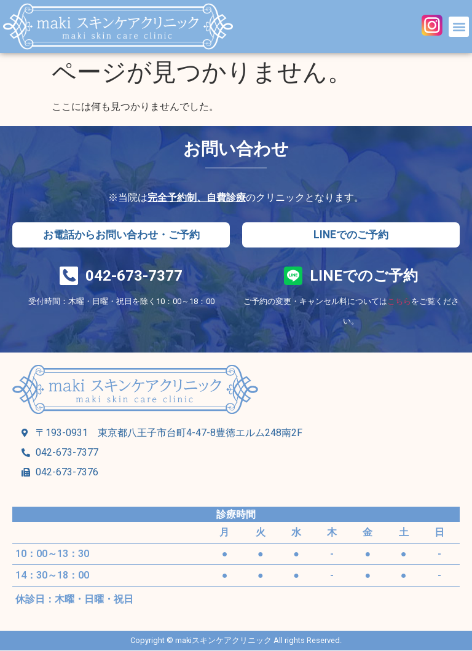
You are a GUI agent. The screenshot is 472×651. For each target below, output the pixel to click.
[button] (459, 27)
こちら (399, 301)
